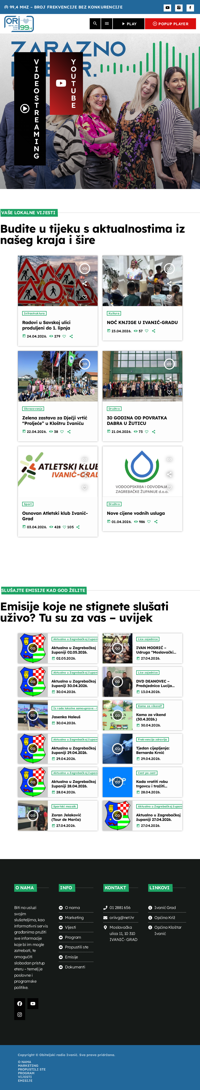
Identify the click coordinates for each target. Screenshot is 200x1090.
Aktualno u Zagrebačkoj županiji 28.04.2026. (74, 783)
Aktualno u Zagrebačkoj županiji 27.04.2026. (158, 817)
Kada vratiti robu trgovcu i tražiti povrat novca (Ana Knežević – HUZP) (153, 788)
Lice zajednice (148, 639)
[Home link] (19, 23)
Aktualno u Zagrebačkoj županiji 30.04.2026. (74, 683)
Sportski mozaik (64, 806)
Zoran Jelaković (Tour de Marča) (66, 817)
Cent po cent (147, 773)
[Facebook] (190, 7)
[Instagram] (179, 7)
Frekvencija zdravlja (152, 739)
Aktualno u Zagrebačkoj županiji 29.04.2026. (74, 750)
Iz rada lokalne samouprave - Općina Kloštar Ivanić (90, 708)
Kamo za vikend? (150, 706)
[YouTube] (167, 7)
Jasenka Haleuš (66, 717)
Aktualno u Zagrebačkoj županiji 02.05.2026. (74, 650)
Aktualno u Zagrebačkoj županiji (76, 639)
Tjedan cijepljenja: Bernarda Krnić (153, 750)
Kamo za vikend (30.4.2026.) (151, 717)
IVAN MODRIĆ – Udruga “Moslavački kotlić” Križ (155, 652)
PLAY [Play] (128, 23)
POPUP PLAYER (170, 23)
